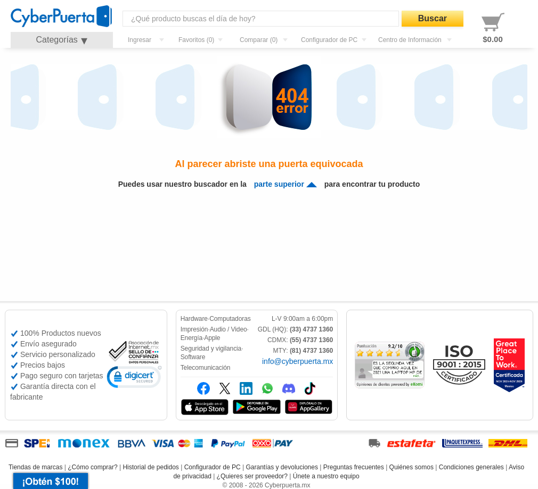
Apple (212, 338)
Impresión (194, 329)
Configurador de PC (212, 467)
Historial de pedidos (150, 467)
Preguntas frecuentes (353, 467)
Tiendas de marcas (36, 467)
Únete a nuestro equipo (326, 476)
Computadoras (230, 318)
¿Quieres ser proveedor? (252, 476)
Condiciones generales (471, 467)
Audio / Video (228, 329)
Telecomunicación (206, 367)
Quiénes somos (411, 467)
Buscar (432, 18)
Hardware (194, 318)
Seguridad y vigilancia (211, 348)
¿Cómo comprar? (92, 467)
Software (193, 357)
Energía (191, 338)
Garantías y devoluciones (282, 467)
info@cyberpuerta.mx (297, 361)
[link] (134, 379)
